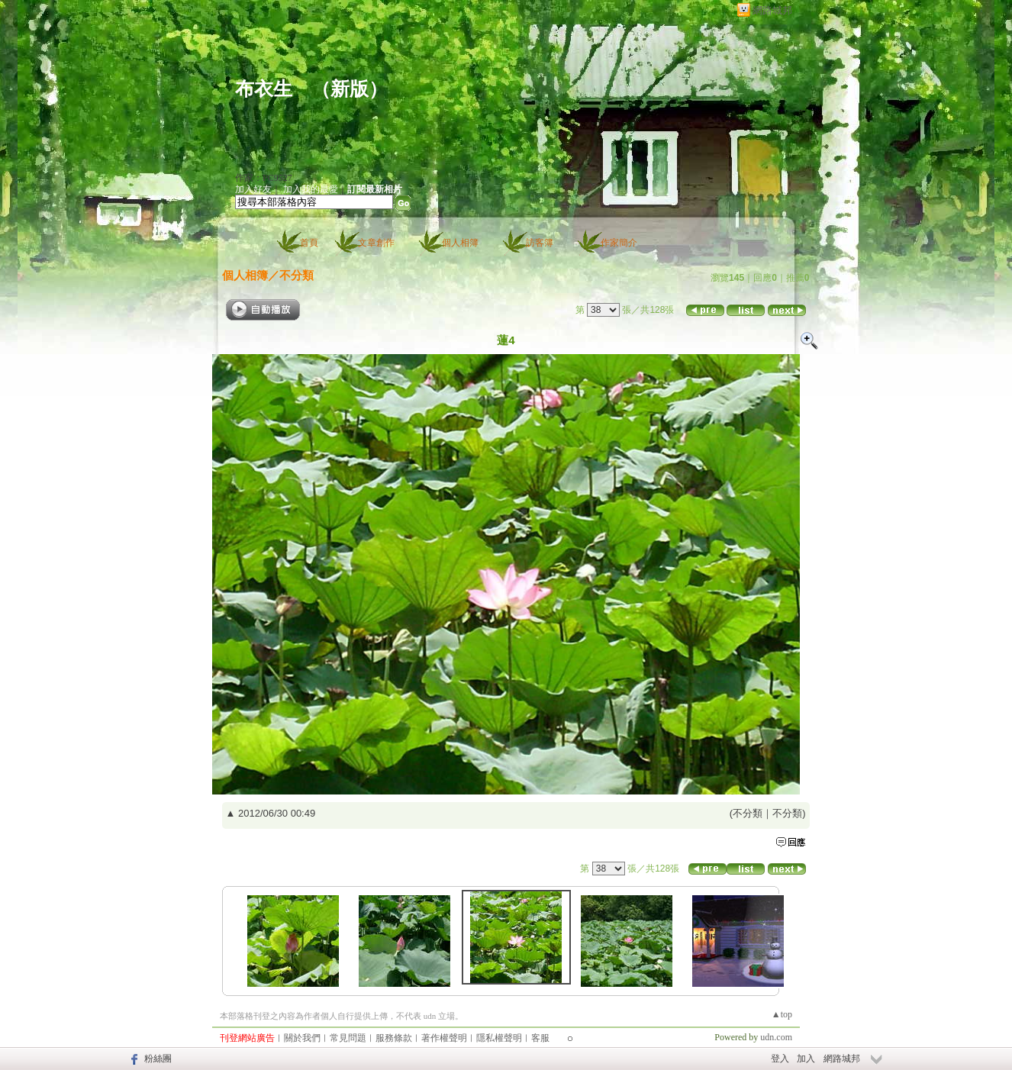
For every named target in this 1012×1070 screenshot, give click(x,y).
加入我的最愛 (310, 189)
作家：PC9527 (263, 177)
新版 (349, 89)
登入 (780, 1058)
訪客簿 (539, 242)
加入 (806, 1058)
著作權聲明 (444, 1038)
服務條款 (393, 1038)
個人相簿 (460, 242)
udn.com (776, 1037)
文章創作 (376, 242)
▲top (782, 1014)
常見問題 (348, 1038)
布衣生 (263, 89)
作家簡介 (619, 242)
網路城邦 (772, 10)
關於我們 (302, 1038)
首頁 (309, 242)
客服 (540, 1038)
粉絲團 (158, 1058)
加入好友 (253, 189)
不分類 (296, 275)
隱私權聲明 (499, 1038)
